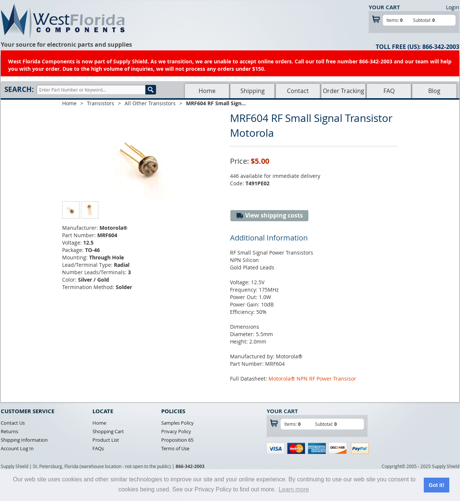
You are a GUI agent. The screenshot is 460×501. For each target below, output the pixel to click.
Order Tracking (343, 91)
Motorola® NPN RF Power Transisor (312, 378)
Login (452, 7)
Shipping (252, 91)
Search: (19, 89)
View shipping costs (269, 215)
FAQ (389, 91)
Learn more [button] (294, 489)
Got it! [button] (436, 485)
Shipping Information (24, 440)
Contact (298, 91)
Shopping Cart (108, 431)
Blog (434, 91)
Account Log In (17, 448)
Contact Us (13, 422)
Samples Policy (177, 422)
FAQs (98, 448)
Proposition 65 (177, 440)
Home (207, 91)
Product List (105, 440)
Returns (9, 431)
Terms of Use (175, 448)
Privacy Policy (176, 431)
